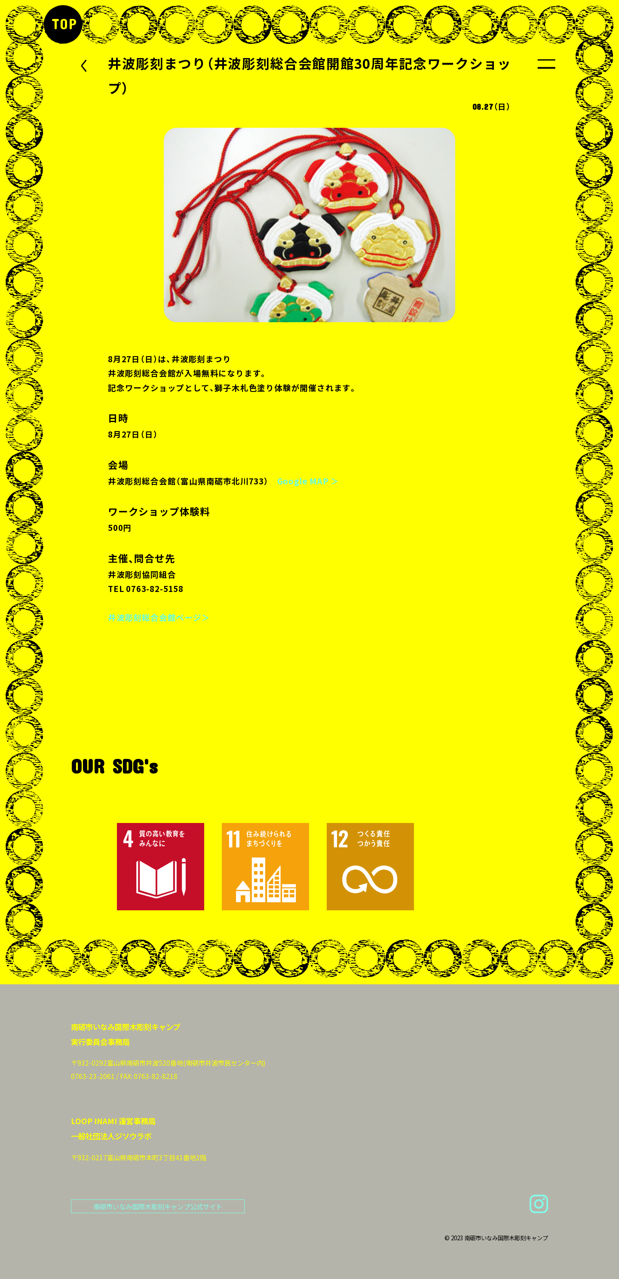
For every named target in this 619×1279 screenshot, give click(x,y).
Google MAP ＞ (308, 481)
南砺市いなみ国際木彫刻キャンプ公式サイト (157, 1206)
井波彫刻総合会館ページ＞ (159, 617)
